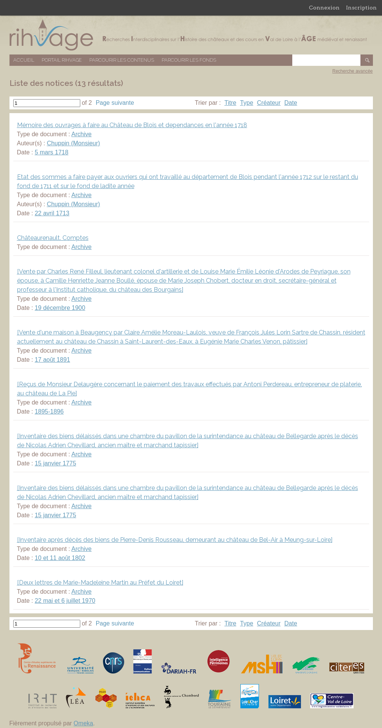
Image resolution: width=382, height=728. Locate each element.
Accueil (23, 60)
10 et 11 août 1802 (60, 558)
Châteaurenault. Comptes (53, 237)
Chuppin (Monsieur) (73, 143)
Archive (82, 134)
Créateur (269, 103)
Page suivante (115, 103)
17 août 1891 (52, 359)
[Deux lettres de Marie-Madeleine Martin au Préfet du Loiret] (100, 582)
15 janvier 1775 (55, 463)
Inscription (361, 8)
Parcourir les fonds (189, 60)
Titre (230, 103)
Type (246, 103)
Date (290, 103)
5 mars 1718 (52, 152)
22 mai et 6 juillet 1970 (65, 600)
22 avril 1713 (52, 213)
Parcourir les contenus (121, 60)
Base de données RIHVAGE (191, 35)
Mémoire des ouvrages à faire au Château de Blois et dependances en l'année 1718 (132, 125)
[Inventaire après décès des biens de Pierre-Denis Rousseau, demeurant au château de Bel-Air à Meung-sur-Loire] (174, 539)
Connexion (324, 8)
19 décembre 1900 (60, 308)
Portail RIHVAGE (62, 60)
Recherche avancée (352, 71)
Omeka (83, 723)
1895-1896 (49, 411)
